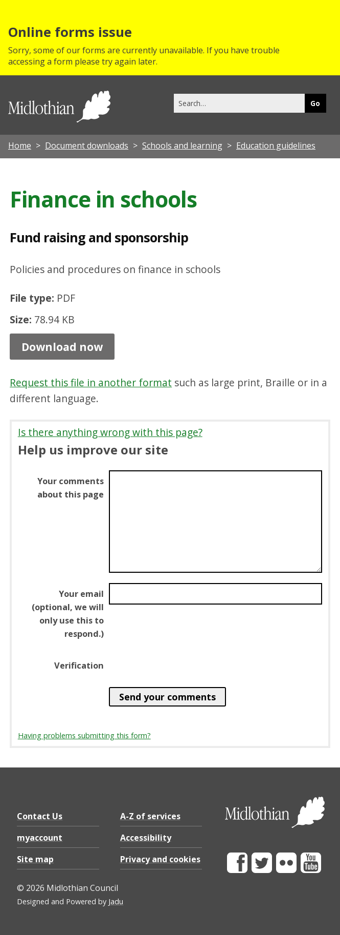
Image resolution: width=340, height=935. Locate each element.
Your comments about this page (70, 487)
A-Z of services (150, 816)
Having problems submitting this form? (84, 735)
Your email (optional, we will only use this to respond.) (68, 613)
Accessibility (145, 837)
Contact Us (39, 816)
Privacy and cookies (160, 859)
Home (19, 145)
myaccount (39, 837)
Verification (79, 665)
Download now (62, 346)
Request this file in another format (91, 382)
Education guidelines (275, 145)
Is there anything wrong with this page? (110, 432)
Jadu (115, 901)
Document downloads (86, 145)
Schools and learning (182, 145)
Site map (35, 859)
